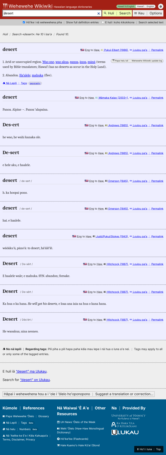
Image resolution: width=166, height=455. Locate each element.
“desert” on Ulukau (35, 380)
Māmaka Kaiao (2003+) (111, 97)
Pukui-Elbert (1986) (114, 50)
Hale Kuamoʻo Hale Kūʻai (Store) (78, 445)
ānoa (83, 62)
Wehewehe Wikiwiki (28, 6)
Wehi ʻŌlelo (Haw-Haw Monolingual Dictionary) (80, 430)
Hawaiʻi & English (126, 6)
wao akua (61, 62)
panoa (74, 62)
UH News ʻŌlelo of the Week (76, 422)
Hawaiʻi (140, 6)
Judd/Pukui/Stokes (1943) (110, 236)
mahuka (37, 75)
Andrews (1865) (116, 125)
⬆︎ (149, 449)
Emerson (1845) (116, 181)
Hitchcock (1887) (116, 264)
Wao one (48, 62)
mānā (91, 62)
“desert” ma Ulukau (31, 371)
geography (35, 83)
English (150, 6)
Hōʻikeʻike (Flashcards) (72, 438)
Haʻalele (24, 75)
